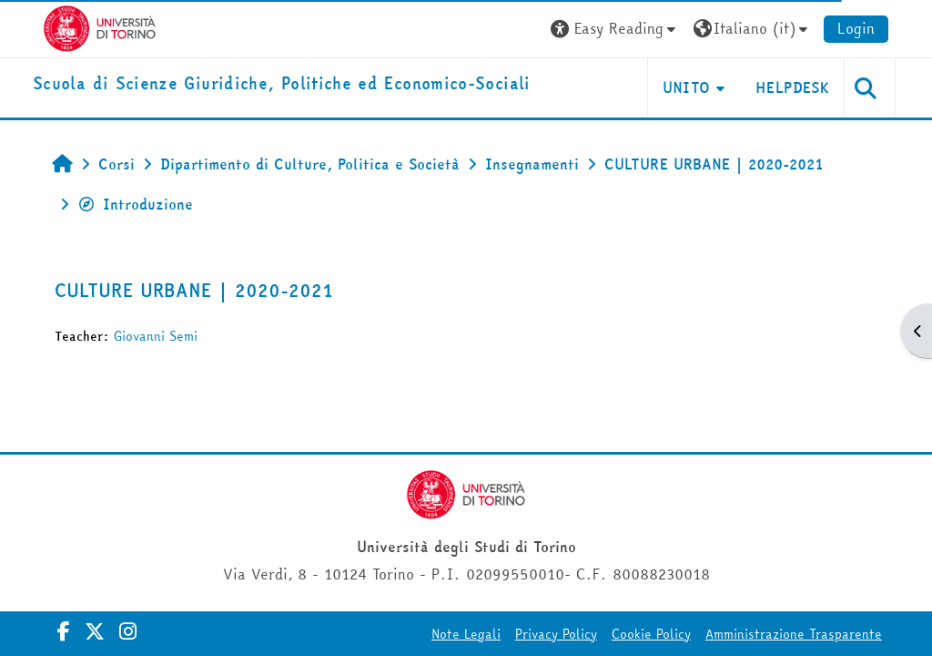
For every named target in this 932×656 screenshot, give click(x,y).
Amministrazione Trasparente (793, 634)
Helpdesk (792, 87)
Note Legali (466, 634)
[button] (615, 29)
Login (856, 28)
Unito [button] (687, 87)
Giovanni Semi (156, 336)
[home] (282, 84)
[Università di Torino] (100, 26)
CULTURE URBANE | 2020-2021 (194, 290)
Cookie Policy (651, 634)
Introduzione (135, 204)
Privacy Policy (556, 634)
